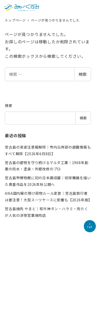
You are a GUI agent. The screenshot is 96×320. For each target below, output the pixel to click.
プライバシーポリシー (45, 295)
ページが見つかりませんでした (55, 20)
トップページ (16, 20)
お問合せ (69, 295)
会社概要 (21, 295)
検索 (83, 74)
